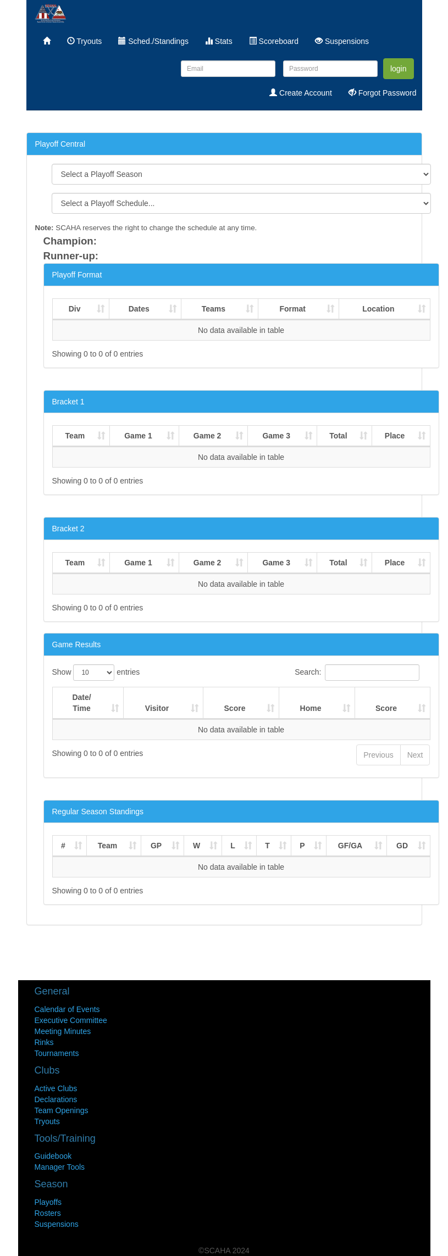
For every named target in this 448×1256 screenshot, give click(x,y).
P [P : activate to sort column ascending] (302, 845)
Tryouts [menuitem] (84, 41)
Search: (357, 672)
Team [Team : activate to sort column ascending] (75, 435)
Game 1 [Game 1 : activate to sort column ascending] (138, 435)
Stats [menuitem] (219, 41)
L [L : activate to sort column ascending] (232, 845)
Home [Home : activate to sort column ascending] (311, 708)
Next (415, 755)
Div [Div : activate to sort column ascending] (75, 308)
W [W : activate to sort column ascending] (196, 845)
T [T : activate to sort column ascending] (267, 845)
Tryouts (47, 1121)
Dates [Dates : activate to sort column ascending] (139, 308)
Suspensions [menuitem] (342, 41)
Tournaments (57, 1053)
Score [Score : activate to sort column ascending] (235, 708)
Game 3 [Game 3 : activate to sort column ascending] (276, 435)
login (398, 68)
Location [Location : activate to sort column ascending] (378, 308)
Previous (378, 755)
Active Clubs (56, 1088)
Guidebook (53, 1156)
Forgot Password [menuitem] (383, 92)
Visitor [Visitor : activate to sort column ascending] (157, 708)
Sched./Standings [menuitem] (153, 41)
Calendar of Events (67, 1009)
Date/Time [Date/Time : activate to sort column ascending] (81, 703)
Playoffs (48, 1202)
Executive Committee (71, 1020)
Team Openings (62, 1110)
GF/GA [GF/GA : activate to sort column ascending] (350, 845)
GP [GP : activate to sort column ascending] (156, 845)
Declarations (56, 1099)
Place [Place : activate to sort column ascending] (395, 435)
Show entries (96, 672)
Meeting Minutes (63, 1031)
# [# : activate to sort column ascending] (63, 845)
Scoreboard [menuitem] (273, 41)
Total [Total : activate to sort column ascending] (338, 435)
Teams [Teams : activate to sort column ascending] (213, 308)
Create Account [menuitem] (300, 92)
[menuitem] (47, 41)
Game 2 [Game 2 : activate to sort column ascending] (207, 435)
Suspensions (57, 1224)
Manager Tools (60, 1167)
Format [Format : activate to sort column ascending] (292, 308)
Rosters (48, 1213)
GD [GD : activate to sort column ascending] (402, 845)
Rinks (44, 1042)
